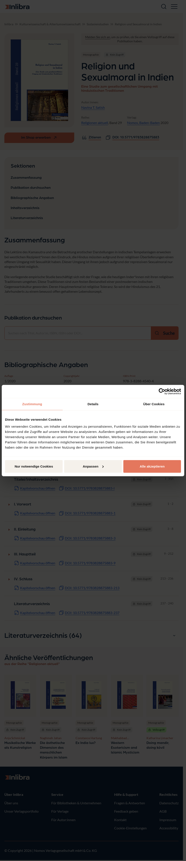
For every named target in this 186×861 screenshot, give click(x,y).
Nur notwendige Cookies (34, 466)
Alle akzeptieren (152, 466)
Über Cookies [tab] (154, 404)
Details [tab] (93, 404)
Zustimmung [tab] (32, 404)
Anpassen (93, 466)
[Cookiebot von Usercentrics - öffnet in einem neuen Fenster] (162, 391)
